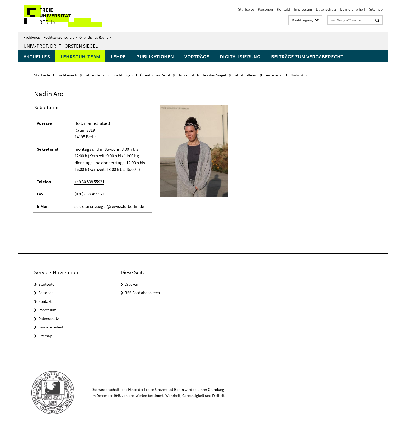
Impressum (303, 9)
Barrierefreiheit (352, 9)
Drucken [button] (131, 284)
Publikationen (155, 56)
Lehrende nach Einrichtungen (109, 74)
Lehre (118, 56)
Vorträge (196, 56)
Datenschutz (326, 9)
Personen (265, 9)
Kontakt (283, 9)
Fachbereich (67, 74)
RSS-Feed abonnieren (142, 292)
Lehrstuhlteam (80, 56)
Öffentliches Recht (95, 37)
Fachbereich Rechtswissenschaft (50, 37)
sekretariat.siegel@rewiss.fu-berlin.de (109, 206)
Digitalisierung (240, 56)
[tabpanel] (131, 161)
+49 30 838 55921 (89, 182)
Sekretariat (274, 74)
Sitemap (376, 9)
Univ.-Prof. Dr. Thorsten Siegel (61, 46)
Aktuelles (37, 56)
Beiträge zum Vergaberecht (307, 56)
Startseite (246, 9)
